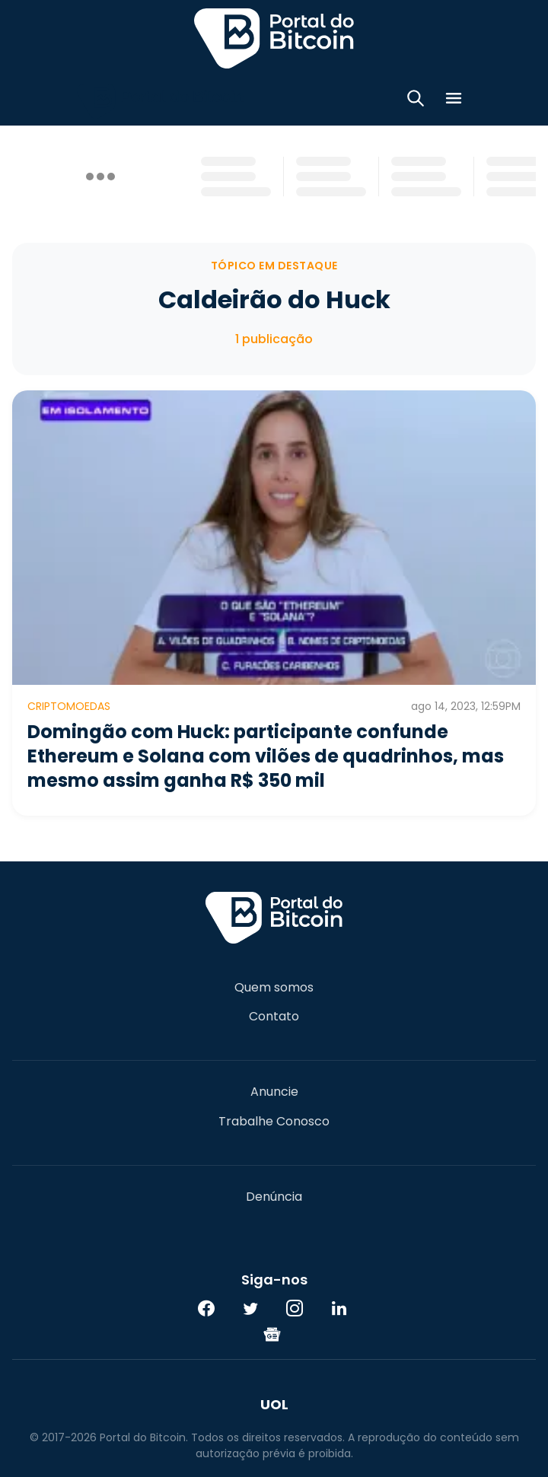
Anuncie (274, 1092)
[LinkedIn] (338, 1308)
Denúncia (274, 1197)
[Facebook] (206, 1308)
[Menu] (453, 100)
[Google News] (272, 1334)
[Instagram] (294, 1308)
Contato (274, 1016)
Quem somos (274, 987)
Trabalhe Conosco (274, 1121)
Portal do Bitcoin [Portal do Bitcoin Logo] (274, 38)
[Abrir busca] (415, 100)
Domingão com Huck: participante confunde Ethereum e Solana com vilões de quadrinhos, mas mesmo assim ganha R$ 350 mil (265, 756)
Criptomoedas (68, 706)
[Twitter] (250, 1308)
